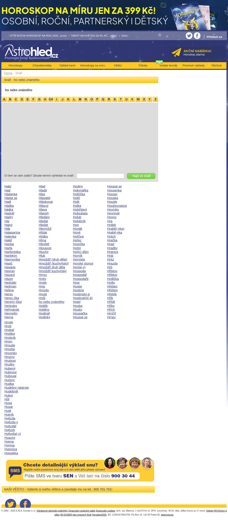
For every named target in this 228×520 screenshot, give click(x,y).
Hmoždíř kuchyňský (53, 271)
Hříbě (111, 302)
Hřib (110, 298)
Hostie (77, 286)
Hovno (112, 217)
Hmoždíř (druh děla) (53, 259)
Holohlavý (80, 209)
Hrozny (9, 357)
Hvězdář (10, 426)
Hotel (77, 302)
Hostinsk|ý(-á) (83, 298)
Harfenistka (12, 252)
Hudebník (11, 391)
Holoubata (80, 213)
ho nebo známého (51, 302)
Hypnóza (10, 449)
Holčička (79, 194)
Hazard (9, 275)
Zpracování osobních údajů (81, 511)
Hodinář (44, 313)
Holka (77, 206)
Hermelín (10, 313)
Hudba (9, 384)
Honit (77, 232)
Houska (112, 198)
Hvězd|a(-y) (12, 434)
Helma (9, 290)
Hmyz (43, 275)
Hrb (109, 267)
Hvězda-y (11, 422)
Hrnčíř (111, 313)
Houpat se (80, 317)
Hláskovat (46, 201)
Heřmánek (11, 309)
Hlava (43, 209)
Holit (76, 201)
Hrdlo (111, 282)
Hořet (77, 248)
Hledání (44, 217)
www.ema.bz (167, 515)
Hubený (10, 368)
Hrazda (112, 263)
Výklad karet (67, 65)
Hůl (6, 399)
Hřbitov (112, 271)
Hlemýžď (45, 228)
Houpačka (80, 313)
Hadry (8, 217)
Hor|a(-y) (79, 267)
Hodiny (78, 186)
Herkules (10, 306)
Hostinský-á (81, 294)
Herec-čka (11, 298)
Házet (8, 279)
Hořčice (78, 236)
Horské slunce (83, 263)
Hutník (9, 414)
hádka (8, 209)
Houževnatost (117, 206)
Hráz (110, 259)
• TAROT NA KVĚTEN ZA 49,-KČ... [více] (93, 35)
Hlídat (43, 232)
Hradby (112, 248)
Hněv (42, 279)
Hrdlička (113, 279)
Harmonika (12, 259)
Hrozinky (10, 353)
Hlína (42, 240)
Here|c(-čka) (13, 302)
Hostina (78, 290)
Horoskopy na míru (92, 65)
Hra (109, 221)
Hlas (42, 194)
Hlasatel (44, 198)
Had (7, 190)
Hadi (7, 201)
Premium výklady (194, 65)
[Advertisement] (79, 138)
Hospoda (79, 271)
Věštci (118, 65)
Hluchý (43, 252)
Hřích (111, 309)
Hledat (43, 221)
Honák (77, 228)
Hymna (9, 445)
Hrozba (9, 349)
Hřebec (112, 286)
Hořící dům (81, 252)
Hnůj (42, 298)
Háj (6, 221)
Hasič (8, 263)
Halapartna (12, 232)
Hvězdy (9, 430)
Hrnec (111, 317)
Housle (112, 201)
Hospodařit (81, 279)
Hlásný (43, 206)
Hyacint (9, 438)
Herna (8, 317)
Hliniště (44, 244)
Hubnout (10, 372)
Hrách (111, 236)
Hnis (42, 286)
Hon (76, 225)
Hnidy (43, 282)
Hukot (8, 395)
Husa (8, 403)
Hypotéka (11, 453)
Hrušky (9, 364)
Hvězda (9, 418)
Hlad (42, 186)
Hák (7, 228)
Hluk (42, 255)
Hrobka (9, 333)
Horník (77, 255)
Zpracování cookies (105, 511)
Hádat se (10, 198)
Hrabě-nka (114, 232)
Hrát (110, 255)
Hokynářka (80, 190)
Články (143, 65)
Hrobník (10, 337)
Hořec (77, 240)
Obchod (216, 65)
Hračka (112, 240)
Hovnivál (113, 213)
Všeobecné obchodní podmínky (52, 511)
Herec (8, 294)
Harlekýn (10, 255)
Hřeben (112, 290)
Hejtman (10, 286)
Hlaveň (44, 213)
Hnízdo (44, 290)
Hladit (43, 190)
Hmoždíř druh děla (52, 267)
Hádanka (10, 194)
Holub (77, 217)
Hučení (9, 380)
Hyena (9, 441)
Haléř (8, 240)
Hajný (8, 225)
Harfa (8, 248)
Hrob (7, 326)
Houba (77, 306)
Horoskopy (15, 65)
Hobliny (44, 309)
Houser (112, 194)
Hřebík (112, 294)
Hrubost (10, 360)
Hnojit (43, 294)
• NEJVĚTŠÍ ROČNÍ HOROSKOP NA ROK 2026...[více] (34, 35)
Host (76, 282)
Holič (76, 198)
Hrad (110, 244)
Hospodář (80, 275)
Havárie (10, 267)
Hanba (9, 244)
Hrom (8, 341)
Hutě (7, 411)
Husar (8, 407)
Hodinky (44, 317)
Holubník (79, 221)
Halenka (10, 236)
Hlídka (43, 236)
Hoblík (43, 306)
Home (8, 73)
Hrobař (9, 330)
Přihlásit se (214, 37)
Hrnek (8, 322)
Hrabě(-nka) (115, 228)
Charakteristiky (42, 65)
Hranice (112, 252)
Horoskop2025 (99, 515)
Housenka (114, 190)
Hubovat (10, 376)
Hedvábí (10, 282)
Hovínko (113, 209)
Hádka (9, 206)
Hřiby (111, 306)
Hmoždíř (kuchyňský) (54, 263)
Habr (7, 186)
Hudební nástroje (16, 387)
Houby (77, 309)
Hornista (79, 259)
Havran (9, 271)
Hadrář (9, 213)
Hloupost (45, 248)
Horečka (79, 244)
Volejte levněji (168, 65)
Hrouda (9, 345)
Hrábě (111, 225)
